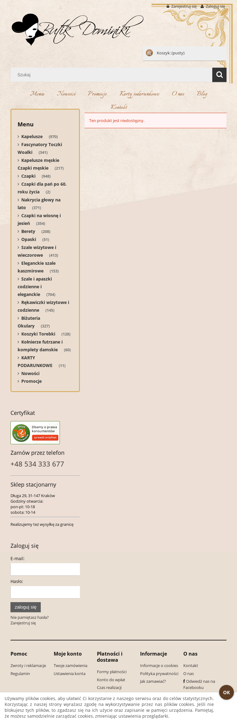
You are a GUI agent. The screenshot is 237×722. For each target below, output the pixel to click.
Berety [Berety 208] (28, 231)
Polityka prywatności (159, 673)
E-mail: (17, 558)
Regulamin (20, 673)
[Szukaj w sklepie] (113, 75)
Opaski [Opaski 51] (28, 239)
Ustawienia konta (69, 673)
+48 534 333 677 (37, 463)
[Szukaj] (219, 75)
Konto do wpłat (111, 679)
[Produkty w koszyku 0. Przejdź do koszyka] (166, 53)
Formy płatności (112, 671)
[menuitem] (37, 94)
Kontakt (190, 665)
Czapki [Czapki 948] (28, 176)
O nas (188, 673)
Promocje (31, 381)
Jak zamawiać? (153, 681)
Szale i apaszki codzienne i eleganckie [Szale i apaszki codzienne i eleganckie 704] (35, 286)
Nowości (30, 373)
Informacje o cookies (159, 665)
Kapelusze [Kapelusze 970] (32, 136)
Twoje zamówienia (70, 665)
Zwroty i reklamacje (28, 665)
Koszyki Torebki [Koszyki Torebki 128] (38, 334)
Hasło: (16, 581)
